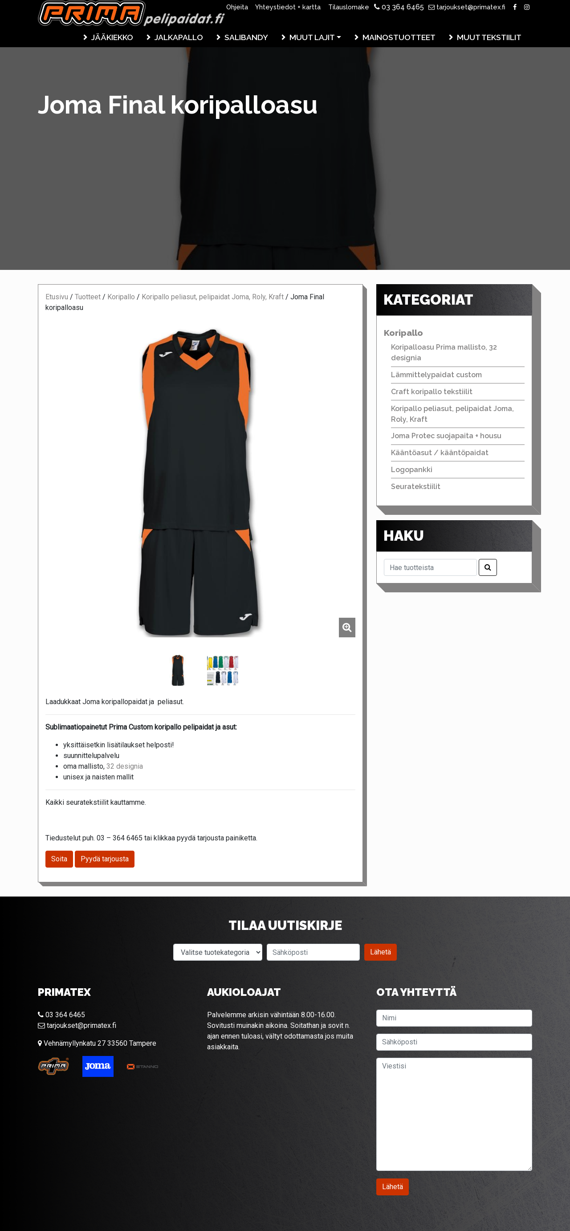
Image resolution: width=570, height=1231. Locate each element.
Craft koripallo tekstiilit (431, 391)
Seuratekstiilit (415, 486)
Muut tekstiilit (489, 37)
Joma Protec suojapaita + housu (446, 436)
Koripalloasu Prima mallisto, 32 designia (444, 352)
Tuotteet (88, 297)
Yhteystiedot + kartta (288, 7)
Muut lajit (312, 37)
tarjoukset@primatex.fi (466, 7)
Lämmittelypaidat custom (436, 375)
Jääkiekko (112, 37)
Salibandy (246, 37)
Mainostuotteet (399, 37)
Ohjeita (237, 7)
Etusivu (56, 297)
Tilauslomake (348, 7)
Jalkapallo (179, 37)
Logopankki (411, 469)
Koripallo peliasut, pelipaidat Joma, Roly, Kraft (213, 297)
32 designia (124, 766)
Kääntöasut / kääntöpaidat (440, 452)
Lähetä (380, 952)
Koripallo (121, 297)
